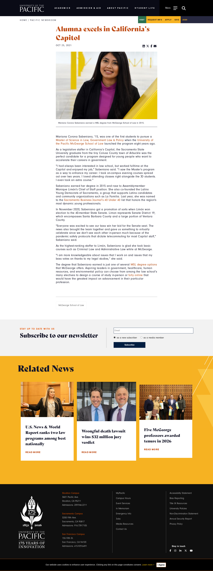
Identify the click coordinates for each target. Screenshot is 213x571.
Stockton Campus (70, 493)
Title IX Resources (178, 503)
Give (176, 19)
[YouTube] (192, 551)
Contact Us (121, 529)
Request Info (155, 19)
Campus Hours (123, 498)
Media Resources (124, 524)
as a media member (153, 337)
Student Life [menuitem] (145, 8)
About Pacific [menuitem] (118, 8)
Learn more (147, 565)
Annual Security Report (181, 518)
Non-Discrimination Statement (184, 513)
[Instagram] (176, 551)
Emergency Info (123, 513)
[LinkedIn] (144, 46)
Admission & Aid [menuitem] (89, 8)
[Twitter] (148, 46)
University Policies (178, 508)
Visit (142, 19)
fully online (135, 275)
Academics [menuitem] (63, 8)
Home (23, 20)
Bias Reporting (177, 498)
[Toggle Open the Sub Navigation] (171, 8)
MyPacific (120, 493)
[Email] (155, 46)
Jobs (184, 19)
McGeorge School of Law (71, 305)
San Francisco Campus (73, 534)
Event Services (123, 503)
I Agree (161, 565)
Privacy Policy (176, 524)
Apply (168, 19)
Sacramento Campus (72, 513)
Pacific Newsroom (43, 20)
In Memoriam (122, 508)
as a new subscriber (127, 337)
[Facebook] (151, 46)
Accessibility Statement (181, 493)
